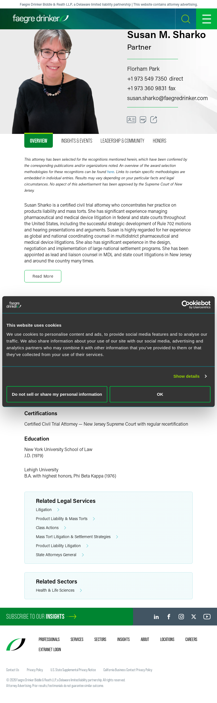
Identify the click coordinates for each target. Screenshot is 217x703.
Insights (123, 639)
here (110, 171)
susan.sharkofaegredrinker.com (167, 97)
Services (77, 639)
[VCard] (131, 119)
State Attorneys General (60, 555)
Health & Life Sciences (59, 590)
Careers (191, 639)
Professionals (49, 639)
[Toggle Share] (153, 119)
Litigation (47, 510)
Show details (186, 376)
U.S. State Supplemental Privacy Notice (73, 669)
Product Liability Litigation (62, 546)
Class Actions (51, 528)
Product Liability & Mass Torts (65, 519)
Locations (167, 639)
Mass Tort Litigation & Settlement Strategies (77, 537)
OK (160, 394)
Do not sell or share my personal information (57, 394)
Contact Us (12, 669)
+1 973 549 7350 (147, 78)
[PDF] (143, 119)
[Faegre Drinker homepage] (41, 19)
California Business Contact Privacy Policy (127, 669)
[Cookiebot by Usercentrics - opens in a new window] (186, 304)
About (145, 639)
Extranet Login (50, 649)
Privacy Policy (35, 669)
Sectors (100, 639)
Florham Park (143, 68)
